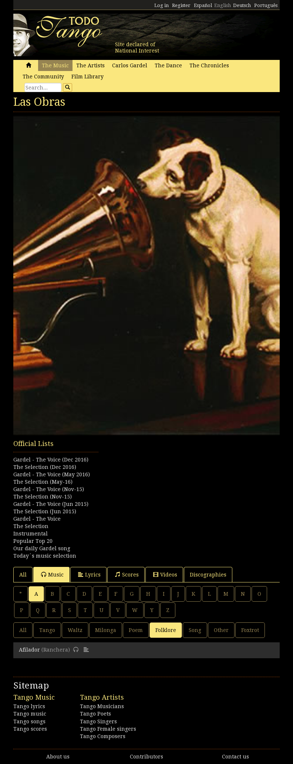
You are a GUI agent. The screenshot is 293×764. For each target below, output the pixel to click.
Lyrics (89, 574)
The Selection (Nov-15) (42, 497)
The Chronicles (209, 65)
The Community (43, 77)
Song (195, 630)
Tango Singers (98, 721)
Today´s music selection (44, 556)
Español (203, 5)
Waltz (75, 630)
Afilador (29, 650)
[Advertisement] (146, 476)
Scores (127, 574)
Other (221, 630)
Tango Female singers (108, 729)
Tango (47, 630)
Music (52, 574)
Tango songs (29, 721)
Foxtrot (250, 630)
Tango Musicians (102, 706)
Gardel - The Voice (37, 519)
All (23, 575)
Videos (165, 574)
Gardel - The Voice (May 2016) (51, 474)
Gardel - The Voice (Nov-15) (48, 489)
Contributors (146, 757)
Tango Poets (95, 714)
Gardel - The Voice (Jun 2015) (50, 504)
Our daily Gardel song (41, 548)
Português (265, 5)
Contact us (235, 757)
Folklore (165, 630)
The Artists (90, 65)
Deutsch (242, 5)
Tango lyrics (29, 706)
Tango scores (30, 729)
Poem (136, 630)
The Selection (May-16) (43, 482)
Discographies (208, 575)
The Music (55, 65)
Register (181, 5)
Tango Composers (102, 736)
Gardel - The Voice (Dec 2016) (50, 460)
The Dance (168, 65)
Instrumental (30, 534)
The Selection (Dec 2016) (44, 467)
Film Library (87, 77)
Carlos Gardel (129, 65)
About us (58, 757)
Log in (161, 5)
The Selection (30, 526)
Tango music (29, 714)
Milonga (105, 630)
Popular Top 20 (33, 541)
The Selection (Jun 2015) (44, 511)
